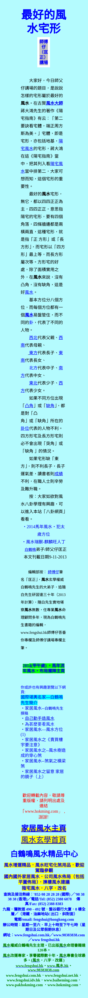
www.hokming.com (41, 811)
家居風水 (33, 708)
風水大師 (54, 103)
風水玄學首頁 (43, 840)
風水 (29, 315)
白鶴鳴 (30, 550)
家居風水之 (35, 739)
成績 (58, 473)
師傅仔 (53, 572)
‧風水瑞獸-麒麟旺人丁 (43, 542)
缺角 (50, 405)
